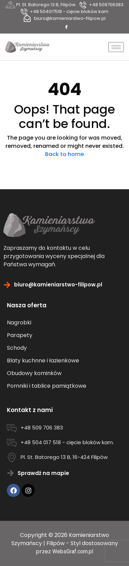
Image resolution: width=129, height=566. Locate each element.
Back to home (64, 154)
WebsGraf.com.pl (72, 551)
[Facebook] (66, 27)
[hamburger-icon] (116, 47)
